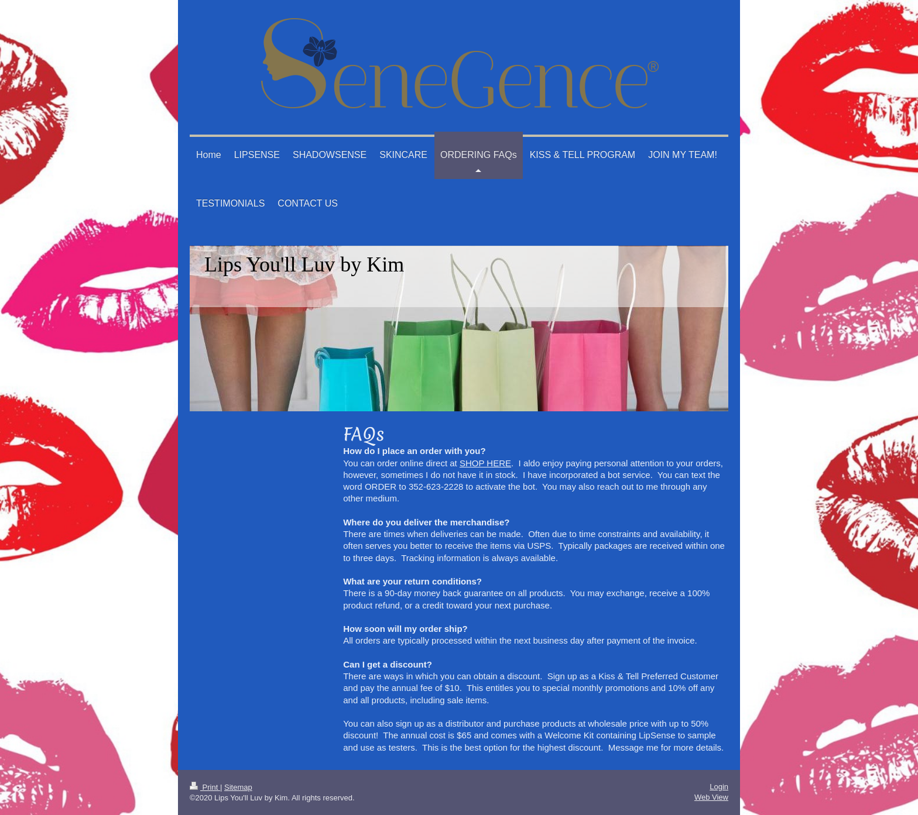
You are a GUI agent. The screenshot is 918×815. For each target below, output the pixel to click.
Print (205, 787)
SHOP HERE (485, 463)
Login (719, 786)
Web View (711, 797)
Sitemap (238, 787)
